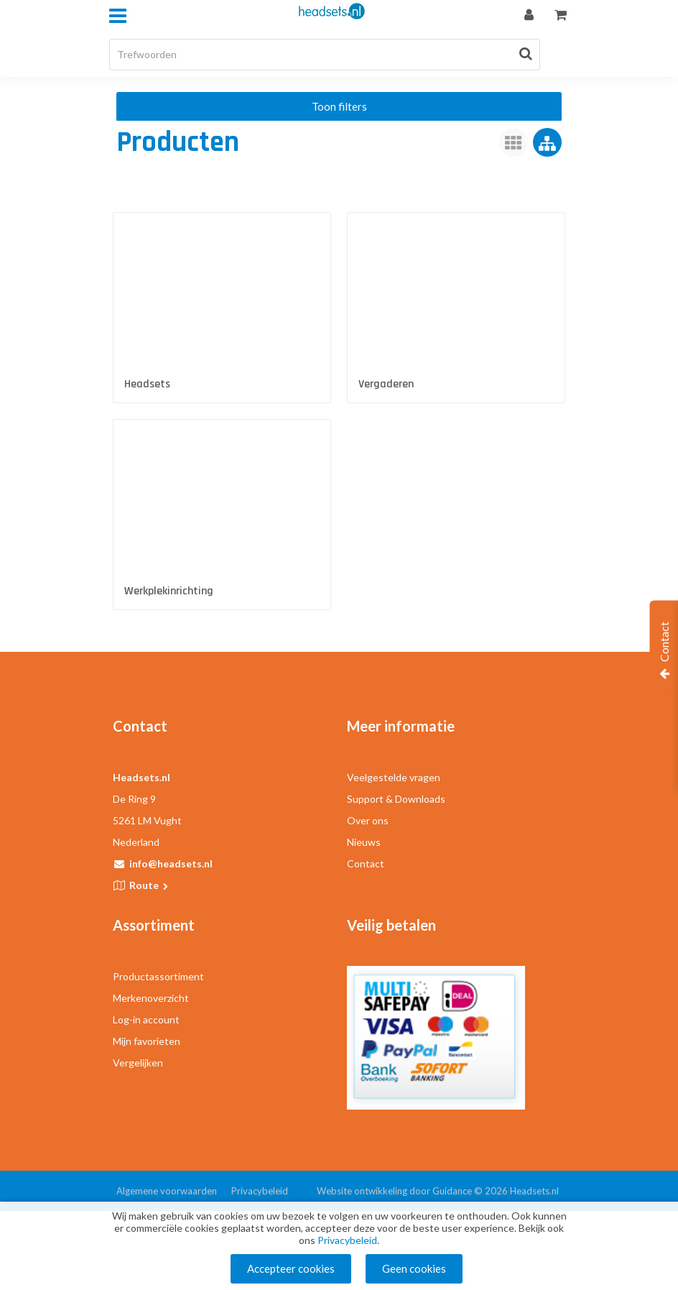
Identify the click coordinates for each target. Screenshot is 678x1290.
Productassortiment (158, 976)
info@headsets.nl (171, 863)
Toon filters (339, 106)
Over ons (368, 820)
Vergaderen (386, 384)
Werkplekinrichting (168, 591)
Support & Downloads (396, 799)
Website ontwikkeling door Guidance (394, 1191)
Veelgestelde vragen (393, 777)
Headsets (147, 384)
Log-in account (146, 1019)
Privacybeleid (259, 1191)
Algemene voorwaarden (166, 1191)
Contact (365, 863)
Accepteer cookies (291, 1268)
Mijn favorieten (146, 1041)
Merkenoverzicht (151, 998)
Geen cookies (414, 1268)
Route (149, 885)
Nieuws (364, 842)
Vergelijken (138, 1062)
